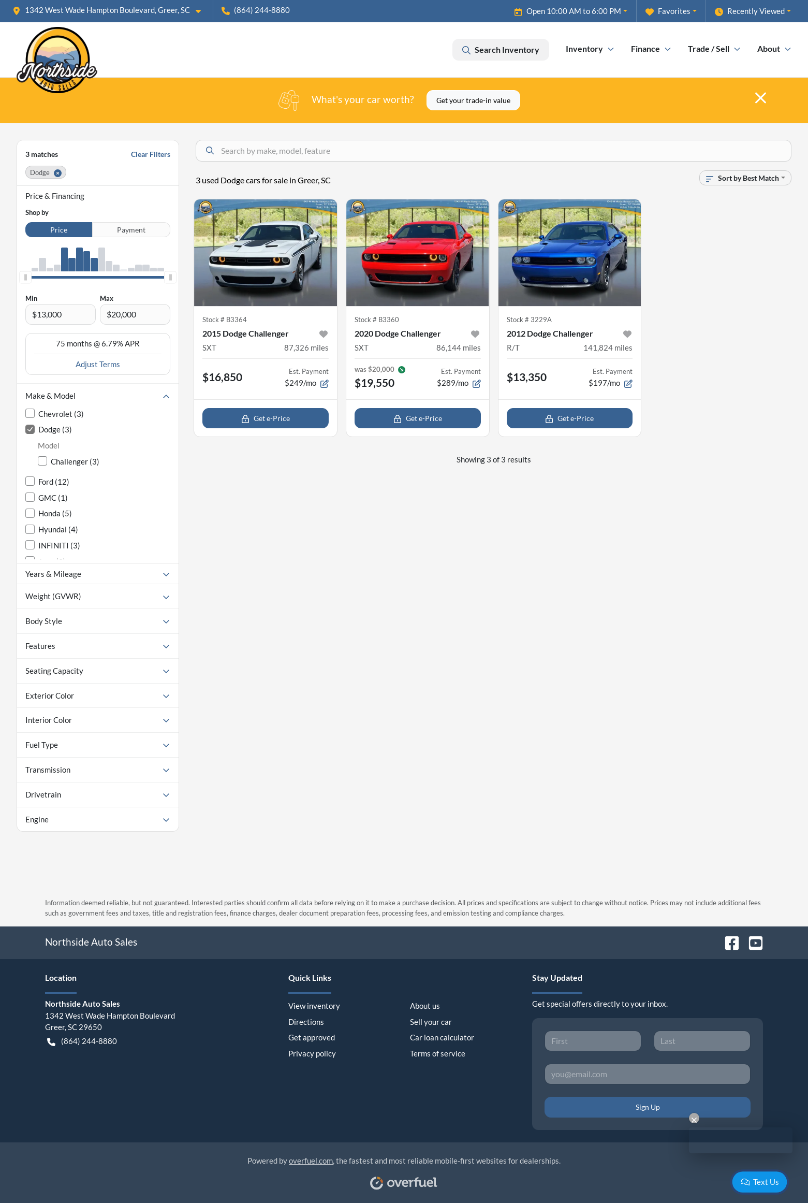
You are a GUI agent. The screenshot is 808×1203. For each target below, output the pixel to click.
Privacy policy (312, 1053)
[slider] (25, 277)
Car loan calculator (442, 1037)
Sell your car (431, 1021)
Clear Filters (150, 154)
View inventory (314, 1005)
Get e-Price (265, 418)
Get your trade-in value (473, 100)
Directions (306, 1021)
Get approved (311, 1037)
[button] (110, 10)
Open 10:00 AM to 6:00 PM (567, 11)
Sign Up (648, 1107)
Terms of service (437, 1053)
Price (58, 229)
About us (425, 1005)
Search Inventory (500, 50)
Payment (131, 229)
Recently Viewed (750, 11)
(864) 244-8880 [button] (256, 10)
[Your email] (648, 1074)
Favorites (668, 11)
